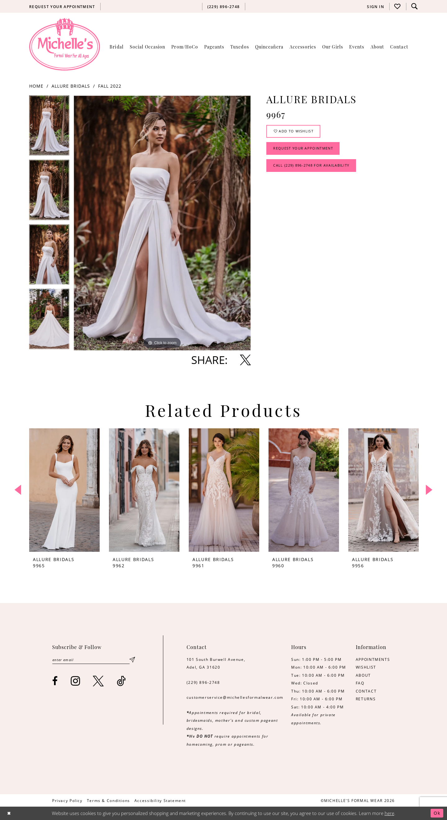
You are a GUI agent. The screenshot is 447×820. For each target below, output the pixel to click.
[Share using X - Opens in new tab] (245, 359)
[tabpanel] (49, 127)
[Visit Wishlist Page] (397, 6)
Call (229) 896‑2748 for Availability (315, 168)
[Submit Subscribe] (132, 660)
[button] (375, 6)
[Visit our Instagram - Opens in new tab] (76, 681)
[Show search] (414, 6)
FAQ (360, 682)
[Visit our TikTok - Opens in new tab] (121, 681)
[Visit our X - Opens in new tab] (98, 681)
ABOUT (363, 675)
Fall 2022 (109, 86)
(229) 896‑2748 (203, 682)
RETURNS (366, 698)
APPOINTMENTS (373, 659)
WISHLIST (366, 667)
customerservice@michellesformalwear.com (235, 697)
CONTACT (366, 691)
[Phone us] (223, 6)
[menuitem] (62, 6)
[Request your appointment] (62, 6)
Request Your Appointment (306, 150)
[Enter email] (93, 660)
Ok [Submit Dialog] (436, 813)
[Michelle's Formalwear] (64, 44)
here (389, 813)
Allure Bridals (71, 86)
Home (36, 86)
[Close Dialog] (9, 813)
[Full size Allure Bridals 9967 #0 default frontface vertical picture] (162, 223)
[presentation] (64, 490)
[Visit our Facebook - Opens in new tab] (55, 681)
